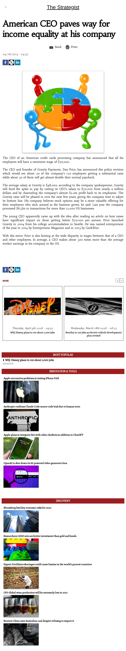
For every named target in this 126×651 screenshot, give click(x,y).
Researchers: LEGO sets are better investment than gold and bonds (40, 536)
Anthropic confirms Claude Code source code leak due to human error (42, 406)
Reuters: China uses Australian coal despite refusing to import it (39, 621)
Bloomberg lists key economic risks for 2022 (27, 507)
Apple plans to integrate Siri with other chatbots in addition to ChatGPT (43, 435)
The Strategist (63, 7)
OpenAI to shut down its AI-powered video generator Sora (35, 463)
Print (71, 47)
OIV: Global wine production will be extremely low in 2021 (35, 592)
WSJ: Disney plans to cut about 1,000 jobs (32, 332)
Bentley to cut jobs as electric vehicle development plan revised (94, 334)
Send (55, 47)
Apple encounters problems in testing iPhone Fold (31, 378)
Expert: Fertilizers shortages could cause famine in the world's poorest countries (48, 564)
